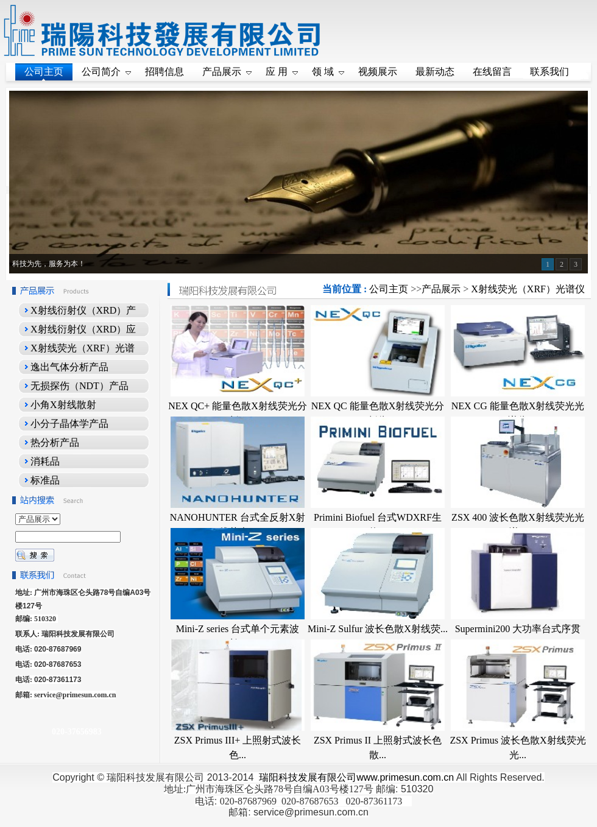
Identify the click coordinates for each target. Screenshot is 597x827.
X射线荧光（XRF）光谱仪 (528, 289)
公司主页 (388, 289)
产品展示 (441, 289)
